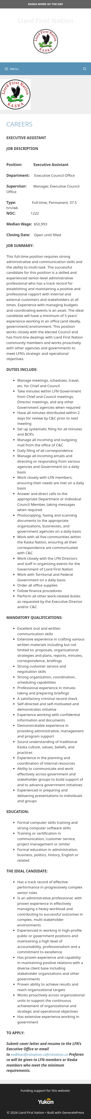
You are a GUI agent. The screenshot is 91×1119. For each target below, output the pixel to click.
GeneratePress (73, 1112)
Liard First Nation (45, 20)
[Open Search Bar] (84, 68)
